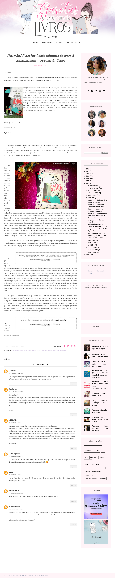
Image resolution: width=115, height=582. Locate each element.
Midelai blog (13, 424)
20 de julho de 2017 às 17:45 (16, 497)
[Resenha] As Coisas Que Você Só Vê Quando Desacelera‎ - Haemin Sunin (99, 373)
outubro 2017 (92, 190)
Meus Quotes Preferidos (96, 233)
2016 (87, 255)
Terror (87, 471)
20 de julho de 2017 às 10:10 (16, 377)
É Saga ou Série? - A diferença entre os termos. (99, 403)
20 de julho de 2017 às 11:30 (16, 427)
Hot (103, 454)
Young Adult (96, 471)
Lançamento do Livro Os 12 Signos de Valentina (97, 230)
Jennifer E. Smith (30, 354)
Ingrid (11, 476)
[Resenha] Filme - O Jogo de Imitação (99, 347)
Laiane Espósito (14, 458)
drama (87, 475)
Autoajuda (89, 447)
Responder (73, 388)
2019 (87, 179)
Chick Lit (98, 447)
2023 (87, 169)
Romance (63, 354)
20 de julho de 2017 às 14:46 (16, 460)
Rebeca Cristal (14, 495)
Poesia (102, 457)
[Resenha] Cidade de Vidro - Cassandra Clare (98, 201)
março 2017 (92, 247)
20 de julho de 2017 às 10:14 (16, 395)
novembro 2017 (93, 188)
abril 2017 (91, 245)
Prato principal (47, 354)
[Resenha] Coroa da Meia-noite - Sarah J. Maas (97, 237)
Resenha (56, 354)
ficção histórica (91, 478)
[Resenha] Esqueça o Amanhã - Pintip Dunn (95, 210)
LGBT (86, 457)
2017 (87, 183)
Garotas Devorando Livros (15, 579)
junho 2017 (91, 240)
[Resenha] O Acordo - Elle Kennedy (99, 394)
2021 (87, 174)
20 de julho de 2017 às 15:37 (16, 479)
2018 (87, 181)
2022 (87, 171)
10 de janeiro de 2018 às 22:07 (16, 513)
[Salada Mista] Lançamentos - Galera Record (96, 220)
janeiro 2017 (92, 252)
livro (38, 354)
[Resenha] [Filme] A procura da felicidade (99, 356)
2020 (87, 176)
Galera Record (18, 354)
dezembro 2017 (93, 186)
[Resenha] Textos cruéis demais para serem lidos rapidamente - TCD (99, 384)
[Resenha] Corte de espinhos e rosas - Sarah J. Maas (99, 364)
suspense (102, 478)
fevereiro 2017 (93, 250)
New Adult (94, 457)
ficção (94, 475)
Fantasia (96, 454)
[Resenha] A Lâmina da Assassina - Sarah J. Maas (97, 206)
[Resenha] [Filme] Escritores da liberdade (99, 428)
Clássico (88, 450)
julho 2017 (91, 198)
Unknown (12, 375)
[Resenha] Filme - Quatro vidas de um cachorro (99, 419)
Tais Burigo (13, 393)
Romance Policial (91, 468)
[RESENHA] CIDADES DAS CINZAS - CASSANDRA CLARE (97, 225)
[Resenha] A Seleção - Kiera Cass (99, 411)
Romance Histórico (92, 464)
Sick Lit (102, 468)
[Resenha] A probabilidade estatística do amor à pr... (97, 215)
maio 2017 (91, 243)
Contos (96, 450)
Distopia (88, 454)
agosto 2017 (92, 195)
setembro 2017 (93, 193)
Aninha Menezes (14, 511)
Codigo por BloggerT (43, 579)
